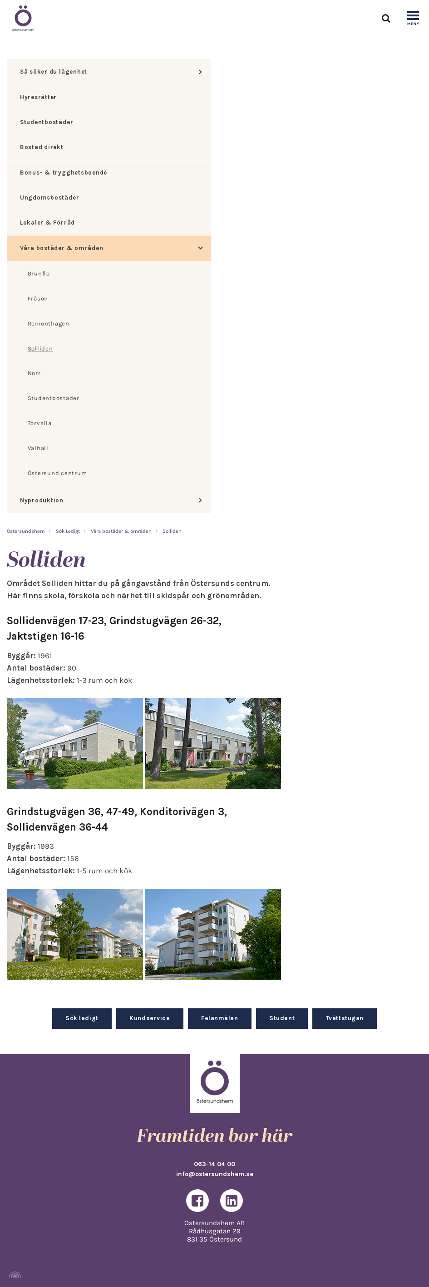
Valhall (38, 448)
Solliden (40, 348)
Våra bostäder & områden (61, 248)
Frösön (38, 298)
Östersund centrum (57, 473)
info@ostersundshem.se (214, 1174)
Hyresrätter (38, 97)
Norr (34, 373)
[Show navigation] (413, 18)
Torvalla (40, 423)
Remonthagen (48, 323)
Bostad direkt (42, 147)
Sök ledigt (81, 1018)
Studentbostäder (46, 122)
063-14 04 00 (214, 1164)
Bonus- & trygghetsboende (63, 172)
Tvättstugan (345, 1018)
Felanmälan (219, 1018)
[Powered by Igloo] (13, 1275)
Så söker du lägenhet (53, 71)
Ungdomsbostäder (49, 197)
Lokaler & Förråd (47, 222)
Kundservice (149, 1018)
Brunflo (39, 273)
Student (282, 1018)
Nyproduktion (42, 500)
